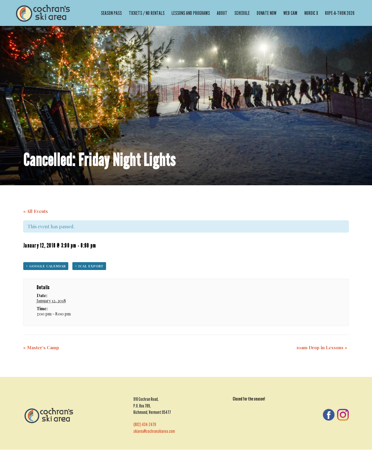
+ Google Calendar (46, 266)
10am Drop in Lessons (321, 347)
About (222, 13)
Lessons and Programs (190, 13)
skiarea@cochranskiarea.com (154, 431)
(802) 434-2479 (144, 425)
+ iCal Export (89, 266)
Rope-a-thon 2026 (340, 13)
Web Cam (290, 13)
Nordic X (311, 13)
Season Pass (111, 13)
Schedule (242, 13)
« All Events (35, 211)
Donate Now (266, 13)
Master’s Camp (41, 347)
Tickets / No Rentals (146, 13)
